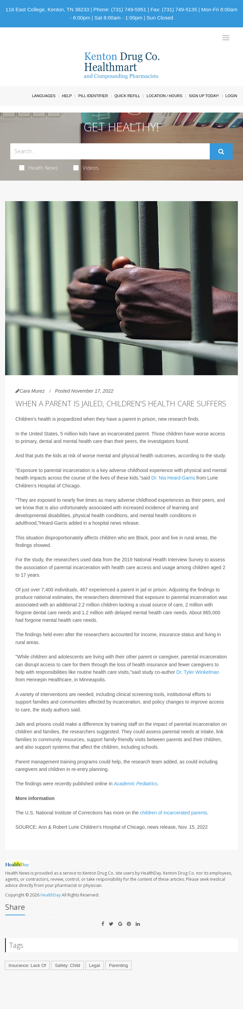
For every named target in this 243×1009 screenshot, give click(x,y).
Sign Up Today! (204, 96)
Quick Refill (127, 96)
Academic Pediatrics (135, 783)
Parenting (118, 965)
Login (231, 96)
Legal (94, 965)
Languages (43, 96)
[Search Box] (110, 151)
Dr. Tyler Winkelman (198, 672)
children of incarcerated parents (173, 812)
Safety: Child (67, 965)
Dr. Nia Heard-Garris (173, 478)
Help (67, 96)
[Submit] (221, 151)
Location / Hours (164, 96)
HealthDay (50, 895)
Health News (38, 167)
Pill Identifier (93, 96)
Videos (86, 167)
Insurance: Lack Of (27, 965)
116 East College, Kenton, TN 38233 (47, 9)
